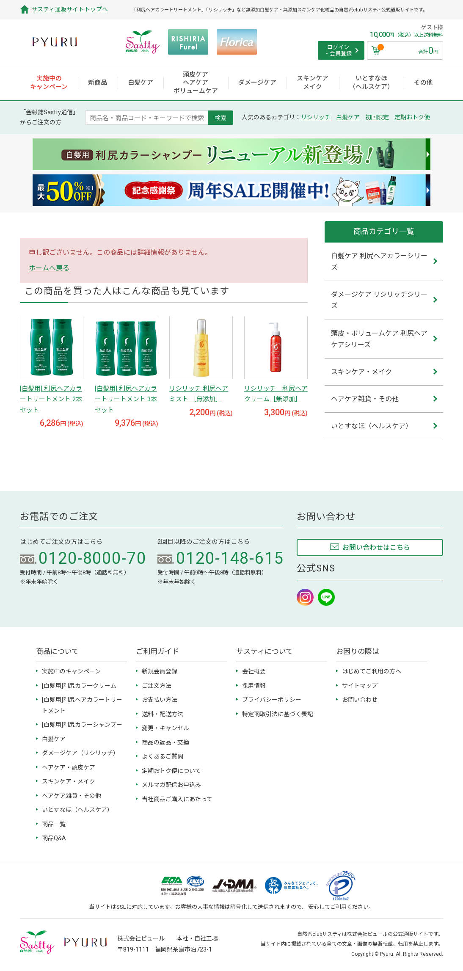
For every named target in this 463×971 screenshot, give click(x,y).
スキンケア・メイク (68, 781)
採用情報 (254, 685)
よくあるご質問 (162, 756)
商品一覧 (54, 824)
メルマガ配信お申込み (171, 784)
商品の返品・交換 (165, 742)
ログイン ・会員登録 (338, 50)
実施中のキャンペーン (71, 671)
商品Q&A (54, 838)
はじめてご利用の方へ (371, 671)
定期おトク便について (171, 770)
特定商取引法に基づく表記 (277, 714)
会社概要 (254, 671)
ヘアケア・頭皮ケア (68, 767)
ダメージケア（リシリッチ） (80, 753)
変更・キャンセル (165, 728)
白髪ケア (348, 117)
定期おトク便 (412, 117)
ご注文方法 (156, 685)
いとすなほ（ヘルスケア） (77, 809)
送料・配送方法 (162, 714)
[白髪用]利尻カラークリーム (79, 685)
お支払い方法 (159, 699)
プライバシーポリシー (271, 699)
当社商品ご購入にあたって (177, 799)
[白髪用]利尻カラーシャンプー (82, 724)
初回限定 (377, 117)
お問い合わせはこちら (376, 547)
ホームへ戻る (49, 268)
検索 (220, 117)
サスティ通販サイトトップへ (69, 9)
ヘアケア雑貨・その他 (71, 795)
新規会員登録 (159, 671)
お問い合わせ (360, 699)
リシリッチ (316, 117)
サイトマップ (360, 685)
